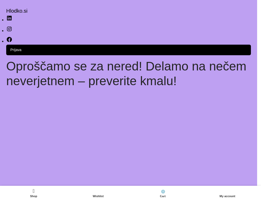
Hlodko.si (16, 11)
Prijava (15, 50)
